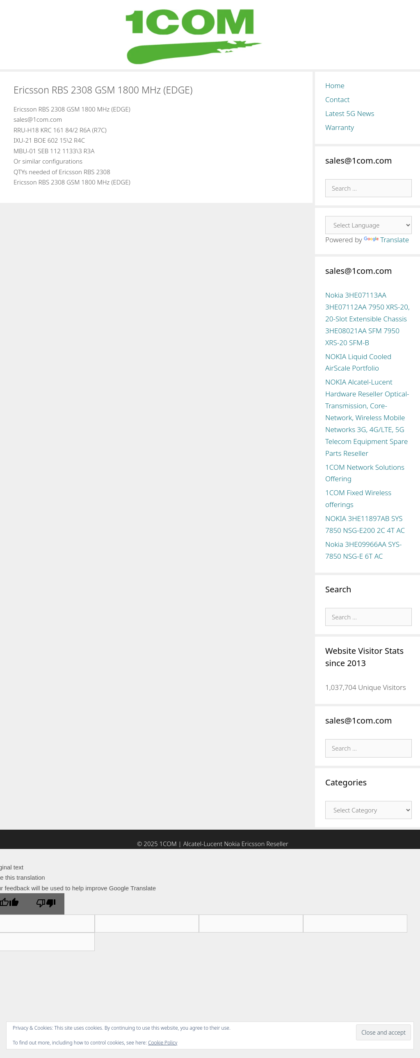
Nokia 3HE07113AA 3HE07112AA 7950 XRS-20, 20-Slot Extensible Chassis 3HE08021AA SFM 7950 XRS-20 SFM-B (367, 318)
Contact (337, 99)
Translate (386, 239)
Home (335, 85)
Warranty (339, 127)
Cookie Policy (162, 1042)
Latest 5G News (349, 113)
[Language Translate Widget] (368, 225)
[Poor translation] (45, 904)
